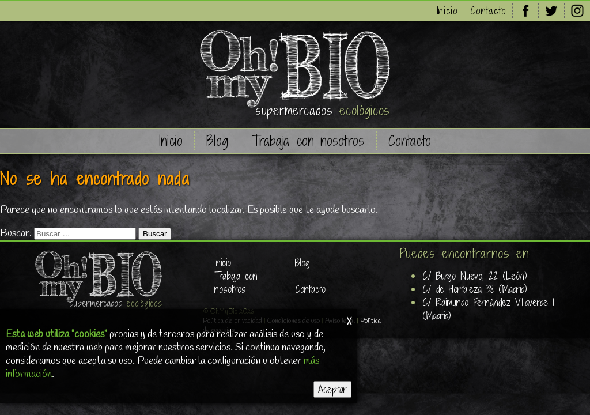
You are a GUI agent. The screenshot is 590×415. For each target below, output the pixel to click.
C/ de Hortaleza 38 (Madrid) (474, 289)
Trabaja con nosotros (308, 140)
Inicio (447, 10)
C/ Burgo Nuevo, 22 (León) (474, 275)
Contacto (488, 10)
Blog (217, 140)
